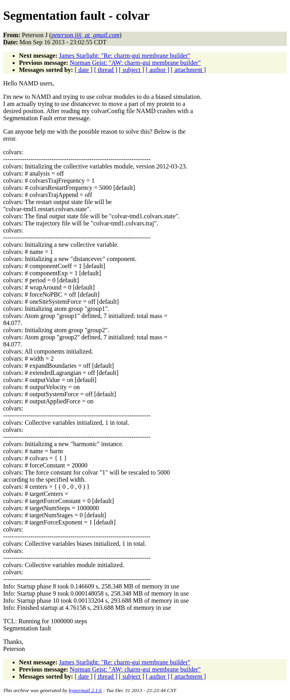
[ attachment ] (188, 69)
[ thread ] (105, 69)
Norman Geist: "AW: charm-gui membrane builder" (135, 62)
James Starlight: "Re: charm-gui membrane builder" (124, 55)
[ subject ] (131, 69)
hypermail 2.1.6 (85, 690)
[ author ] (157, 69)
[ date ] (83, 69)
